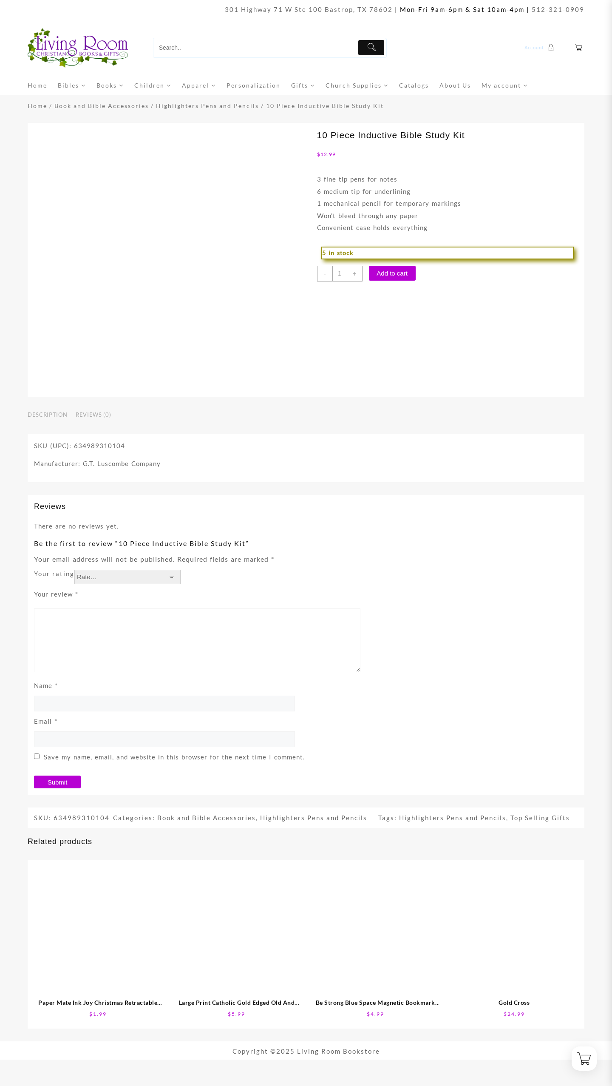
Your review (56, 594)
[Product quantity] (339, 273)
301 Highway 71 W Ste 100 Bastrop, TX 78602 (309, 9)
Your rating (54, 573)
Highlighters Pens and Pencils (207, 105)
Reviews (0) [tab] (93, 414)
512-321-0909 (558, 9)
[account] (540, 47)
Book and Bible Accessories (101, 105)
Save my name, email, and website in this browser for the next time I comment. (174, 757)
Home (37, 105)
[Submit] (371, 47)
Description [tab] (47, 414)
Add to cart (392, 273)
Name (46, 685)
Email (45, 721)
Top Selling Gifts (540, 818)
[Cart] (578, 48)
